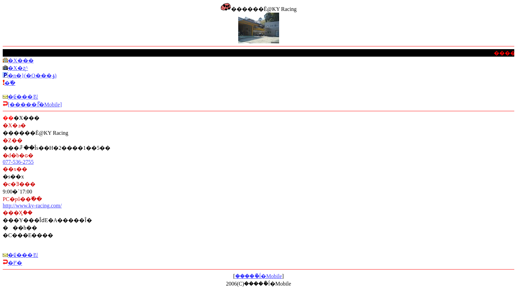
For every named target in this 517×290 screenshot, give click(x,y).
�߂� (15, 263)
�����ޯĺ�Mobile (258, 276)
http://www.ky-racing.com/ (32, 205)
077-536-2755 (18, 162)
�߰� (9, 83)
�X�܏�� (21, 60)
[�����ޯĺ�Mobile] (35, 104)
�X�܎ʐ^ (18, 68)
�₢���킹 (23, 97)
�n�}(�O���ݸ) (32, 75)
